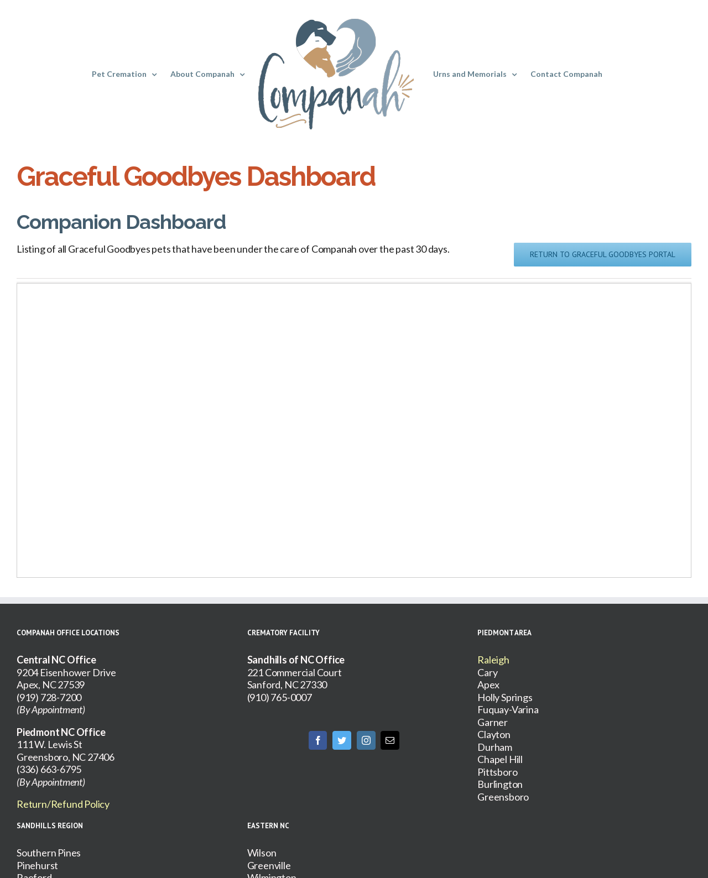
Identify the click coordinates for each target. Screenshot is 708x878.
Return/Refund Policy (63, 804)
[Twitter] (341, 740)
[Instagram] (366, 740)
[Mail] (390, 740)
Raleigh (493, 660)
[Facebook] (318, 740)
